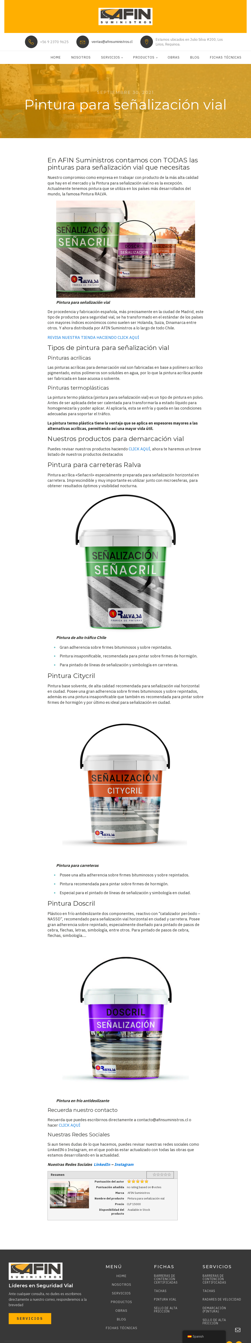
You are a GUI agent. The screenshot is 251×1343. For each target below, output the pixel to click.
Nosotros (81, 57)
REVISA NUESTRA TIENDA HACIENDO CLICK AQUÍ (93, 337)
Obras (174, 57)
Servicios (110, 57)
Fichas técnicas (225, 57)
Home (56, 57)
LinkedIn (102, 1164)
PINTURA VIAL (165, 1299)
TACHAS (160, 1291)
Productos (143, 57)
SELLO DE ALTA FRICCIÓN (165, 1310)
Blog (194, 57)
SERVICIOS (30, 1318)
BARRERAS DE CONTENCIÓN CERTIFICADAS (166, 1279)
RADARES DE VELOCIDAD (222, 1299)
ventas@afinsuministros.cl (112, 41)
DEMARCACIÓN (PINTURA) (214, 1310)
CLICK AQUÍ (139, 448)
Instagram (123, 1164)
